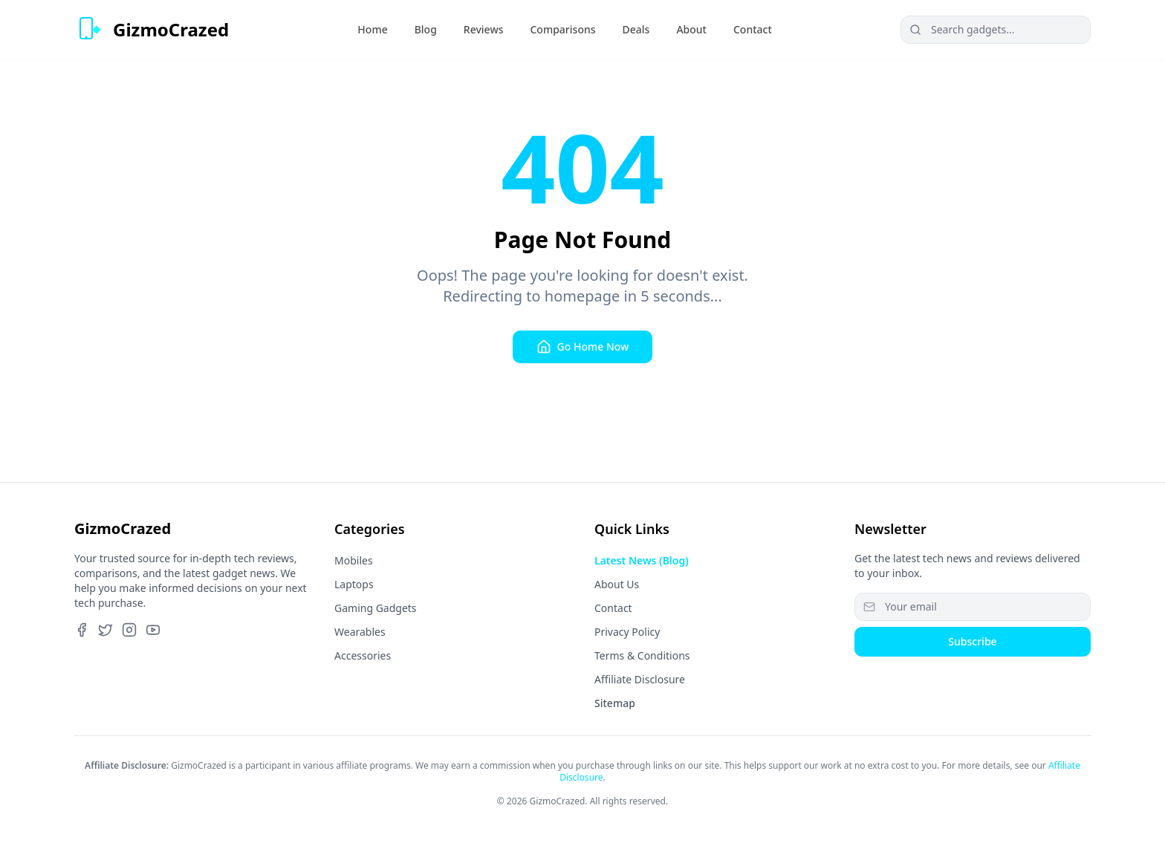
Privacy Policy (627, 632)
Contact (613, 608)
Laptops (354, 584)
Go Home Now (582, 346)
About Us (616, 584)
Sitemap (614, 703)
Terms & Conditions (642, 655)
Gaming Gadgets (375, 608)
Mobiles (353, 560)
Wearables (360, 632)
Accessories (362, 655)
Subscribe (972, 641)
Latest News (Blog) (641, 560)
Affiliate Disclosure (639, 679)
